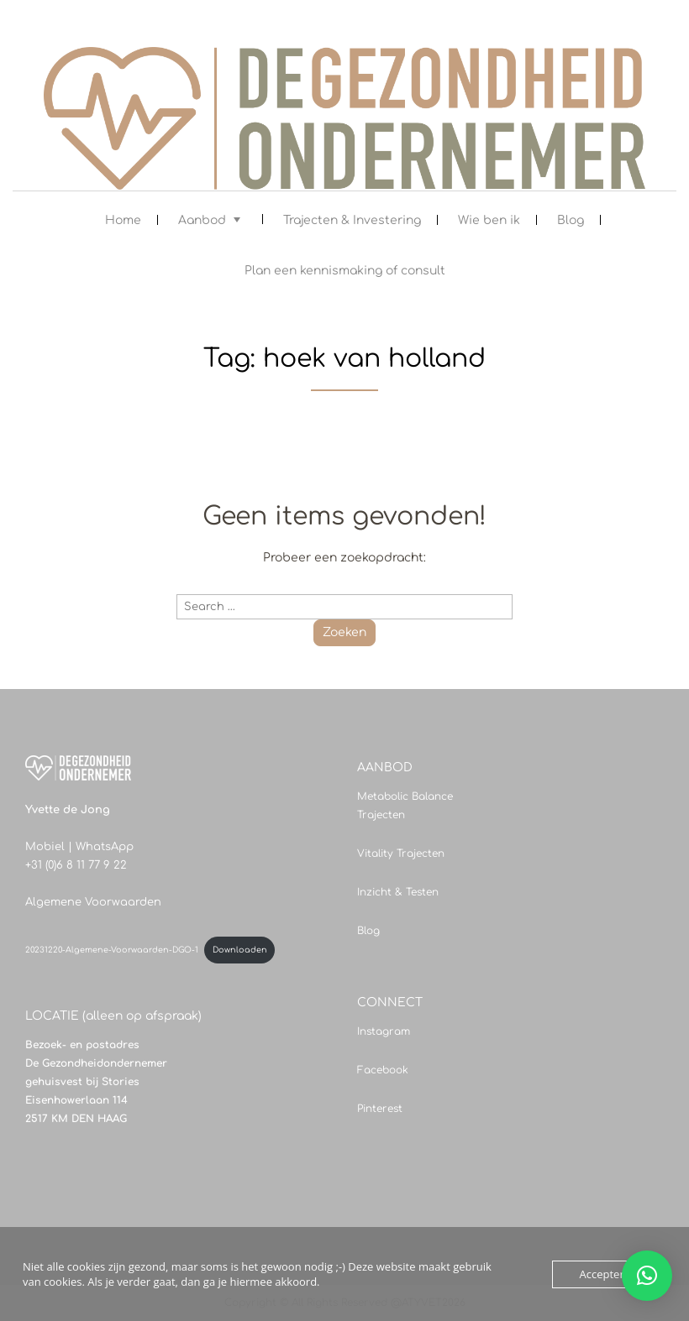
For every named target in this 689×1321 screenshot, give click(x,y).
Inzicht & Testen (398, 892)
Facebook (382, 1070)
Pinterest (379, 1109)
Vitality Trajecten (400, 853)
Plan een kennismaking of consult (345, 270)
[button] (647, 1276)
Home (123, 220)
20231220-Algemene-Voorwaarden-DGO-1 (111, 950)
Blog (570, 220)
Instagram (383, 1031)
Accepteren (608, 1274)
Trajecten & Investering (352, 220)
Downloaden (240, 950)
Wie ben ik (489, 220)
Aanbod (202, 220)
